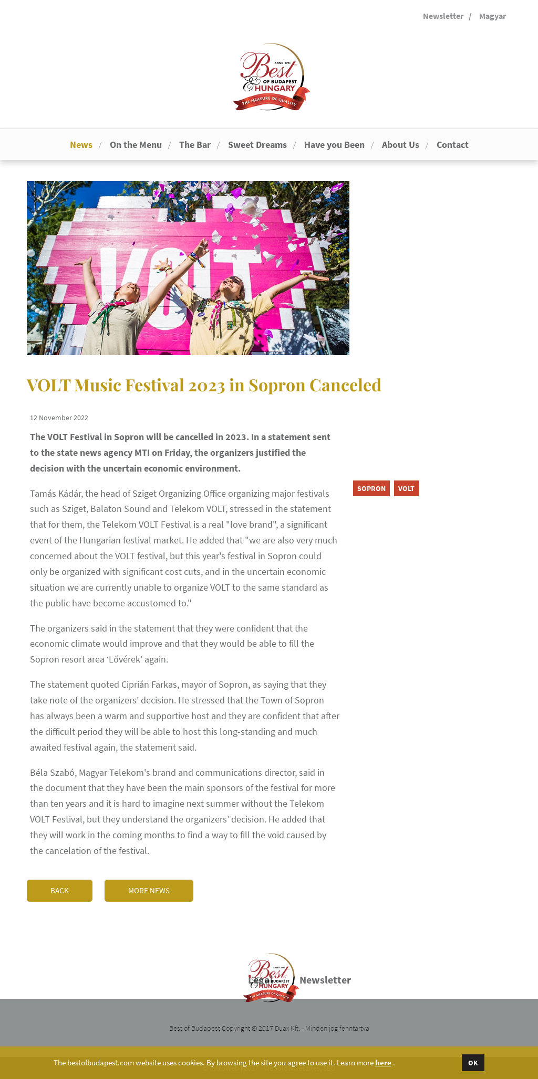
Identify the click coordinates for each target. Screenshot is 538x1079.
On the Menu (136, 144)
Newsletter (443, 16)
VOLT (406, 488)
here (383, 1062)
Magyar (492, 16)
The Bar (195, 144)
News (81, 144)
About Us (400, 144)
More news (149, 890)
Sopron (371, 488)
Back (59, 890)
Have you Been (334, 144)
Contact (453, 144)
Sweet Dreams (257, 144)
